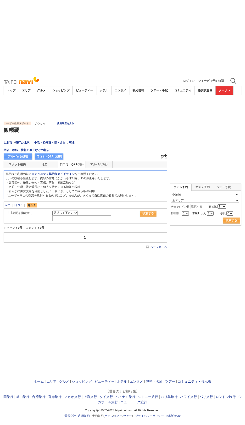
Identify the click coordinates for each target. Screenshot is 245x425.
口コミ (18, 205)
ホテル (104, 90)
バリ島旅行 (169, 397)
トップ (11, 90)
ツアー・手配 (159, 90)
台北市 (8, 142)
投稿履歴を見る (65, 123)
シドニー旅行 (148, 397)
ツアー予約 (224, 187)
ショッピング (60, 90)
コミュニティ (182, 90)
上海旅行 (90, 397)
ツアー (170, 381)
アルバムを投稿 (18, 156)
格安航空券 (205, 90)
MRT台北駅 (22, 142)
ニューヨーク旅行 (133, 402)
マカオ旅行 (72, 397)
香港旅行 (54, 397)
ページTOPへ (158, 247)
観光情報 (138, 90)
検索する (148, 213)
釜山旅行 (22, 397)
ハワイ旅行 (188, 397)
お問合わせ (173, 416)
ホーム (39, 381)
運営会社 (70, 416)
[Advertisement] (122, 38)
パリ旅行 (206, 397)
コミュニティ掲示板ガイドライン (53, 174)
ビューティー (84, 90)
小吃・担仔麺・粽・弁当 (50, 142)
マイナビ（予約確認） (212, 81)
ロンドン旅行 (226, 397)
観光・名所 (154, 381)
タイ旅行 (106, 397)
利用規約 (84, 416)
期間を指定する (22, 213)
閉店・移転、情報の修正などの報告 (27, 150)
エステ (118, 416)
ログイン (189, 81)
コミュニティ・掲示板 (194, 381)
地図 (44, 164)
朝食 (72, 142)
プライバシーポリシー (149, 416)
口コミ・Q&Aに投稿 (49, 156)
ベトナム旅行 (125, 397)
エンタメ (120, 90)
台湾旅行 (38, 397)
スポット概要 (17, 164)
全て (8, 205)
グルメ (41, 90)
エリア (26, 90)
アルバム (98, 164)
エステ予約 (202, 187)
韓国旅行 (6, 397)
